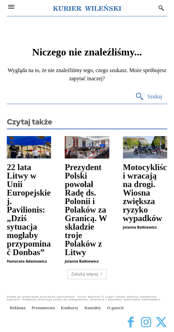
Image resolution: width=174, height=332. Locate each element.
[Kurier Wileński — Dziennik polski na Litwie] (87, 8)
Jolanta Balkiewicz (82, 261)
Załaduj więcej (87, 274)
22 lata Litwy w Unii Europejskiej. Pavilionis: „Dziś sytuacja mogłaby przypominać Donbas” (29, 210)
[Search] (148, 96)
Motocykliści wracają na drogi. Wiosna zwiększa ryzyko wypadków (145, 193)
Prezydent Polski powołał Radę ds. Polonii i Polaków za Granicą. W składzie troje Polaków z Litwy (86, 210)
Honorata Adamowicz (27, 261)
